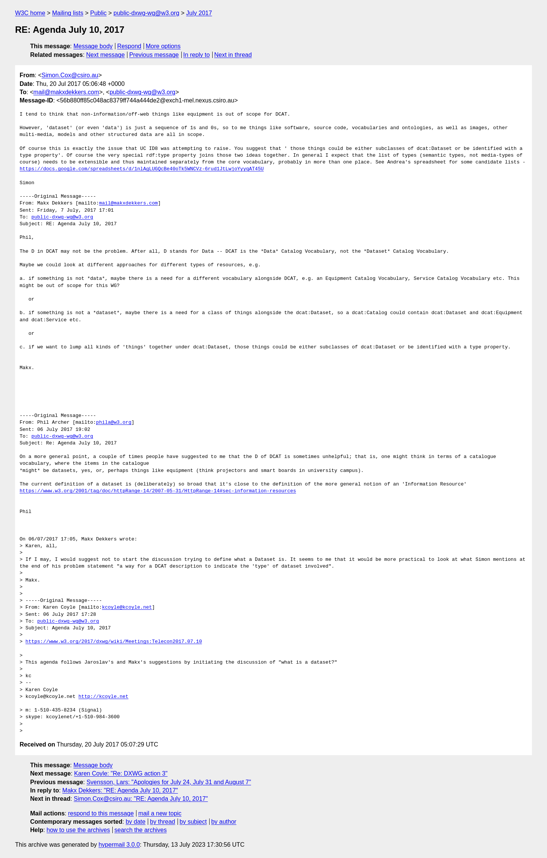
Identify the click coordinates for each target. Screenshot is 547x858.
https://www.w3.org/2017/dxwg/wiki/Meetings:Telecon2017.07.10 (114, 641)
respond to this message (100, 813)
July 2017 (199, 13)
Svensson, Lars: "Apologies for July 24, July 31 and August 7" (168, 782)
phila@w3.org (114, 422)
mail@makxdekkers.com (67, 92)
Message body (93, 46)
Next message (105, 55)
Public (98, 13)
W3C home (30, 13)
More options (163, 46)
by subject (193, 821)
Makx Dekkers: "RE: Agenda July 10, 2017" (120, 790)
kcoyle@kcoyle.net (127, 607)
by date (135, 821)
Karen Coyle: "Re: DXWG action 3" (121, 773)
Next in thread (233, 55)
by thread (162, 821)
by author (223, 821)
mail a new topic (160, 813)
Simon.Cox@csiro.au (69, 75)
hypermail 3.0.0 (118, 844)
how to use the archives (78, 830)
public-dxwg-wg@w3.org (146, 13)
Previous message (154, 55)
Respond (129, 46)
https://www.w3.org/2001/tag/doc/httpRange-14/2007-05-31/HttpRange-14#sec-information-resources (158, 491)
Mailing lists (67, 13)
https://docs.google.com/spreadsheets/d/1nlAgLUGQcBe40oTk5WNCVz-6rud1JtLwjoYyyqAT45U (142, 169)
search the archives (141, 830)
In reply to (196, 55)
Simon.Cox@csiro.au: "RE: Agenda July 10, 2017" (141, 798)
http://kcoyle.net (103, 696)
